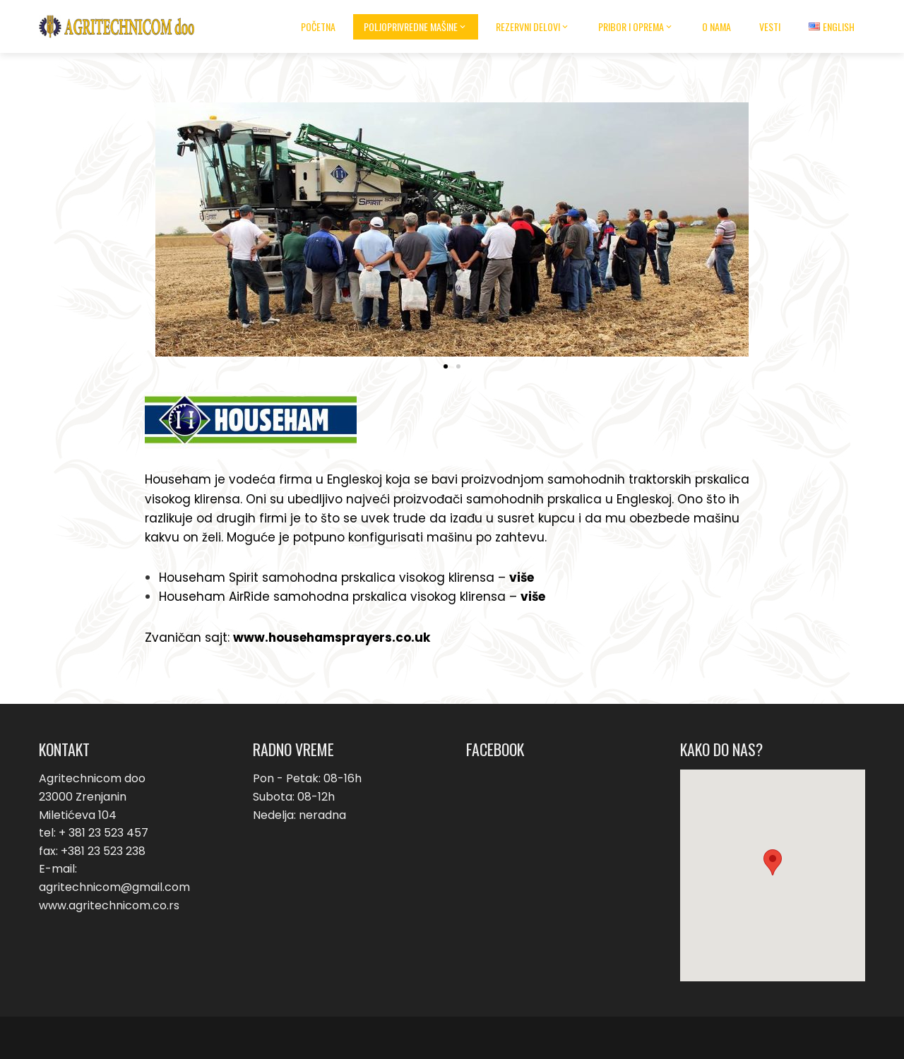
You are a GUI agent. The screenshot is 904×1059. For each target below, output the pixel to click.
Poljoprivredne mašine (416, 27)
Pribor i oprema (636, 27)
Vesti (769, 26)
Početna (318, 26)
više (521, 577)
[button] (446, 366)
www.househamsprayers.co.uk (331, 637)
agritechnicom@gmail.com (114, 887)
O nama (716, 26)
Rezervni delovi (533, 27)
